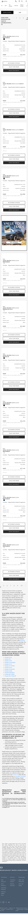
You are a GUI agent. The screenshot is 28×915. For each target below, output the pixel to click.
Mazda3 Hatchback (9, 672)
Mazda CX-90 (8, 667)
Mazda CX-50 (8, 660)
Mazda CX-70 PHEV (10, 666)
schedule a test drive (21, 776)
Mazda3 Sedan (8, 671)
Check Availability (14, 70)
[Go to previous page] (13, 18)
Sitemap (3, 909)
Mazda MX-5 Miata (9, 674)
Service (12, 877)
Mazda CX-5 (8, 659)
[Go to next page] (25, 586)
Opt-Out (2, 910)
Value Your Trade (14, 66)
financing (22, 640)
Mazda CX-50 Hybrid (10, 662)
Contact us (15, 774)
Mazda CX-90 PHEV (10, 669)
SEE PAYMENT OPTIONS (14, 63)
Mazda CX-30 (8, 657)
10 (21, 585)
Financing (22, 877)
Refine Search (7, 12)
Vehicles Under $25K (3, 893)
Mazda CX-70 (8, 664)
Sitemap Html (9, 909)
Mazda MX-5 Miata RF (10, 676)
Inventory (4, 877)
